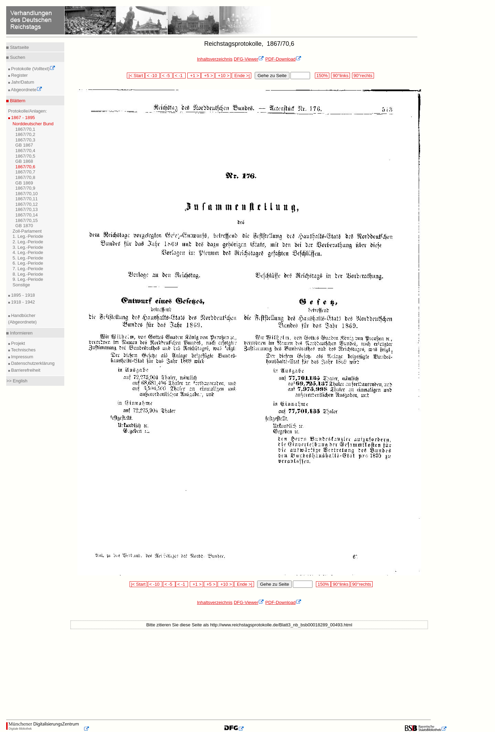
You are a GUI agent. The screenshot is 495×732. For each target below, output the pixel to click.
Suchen (17, 57)
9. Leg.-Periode (28, 279)
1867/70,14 (26, 215)
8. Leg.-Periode (28, 274)
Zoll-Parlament (27, 231)
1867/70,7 (25, 171)
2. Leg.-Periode (28, 241)
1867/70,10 (26, 193)
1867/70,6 (25, 166)
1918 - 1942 (22, 302)
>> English (16, 380)
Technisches (23, 349)
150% (322, 75)
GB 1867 (24, 145)
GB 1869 (24, 182)
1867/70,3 (25, 139)
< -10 (152, 75)
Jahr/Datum (22, 82)
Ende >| (241, 75)
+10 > (223, 75)
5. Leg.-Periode (28, 258)
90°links (340, 75)
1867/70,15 (26, 220)
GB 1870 (24, 225)
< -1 (179, 75)
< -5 (167, 75)
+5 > (207, 75)
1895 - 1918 (22, 295)
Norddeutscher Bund (33, 123)
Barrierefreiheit (25, 370)
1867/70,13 (26, 209)
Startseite (19, 47)
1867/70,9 (25, 188)
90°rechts (363, 75)
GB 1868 (24, 161)
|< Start (135, 75)
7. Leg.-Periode (28, 268)
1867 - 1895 (22, 117)
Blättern (17, 100)
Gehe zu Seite (271, 75)
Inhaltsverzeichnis (214, 59)
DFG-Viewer (249, 59)
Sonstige (21, 284)
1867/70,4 (25, 150)
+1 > (194, 75)
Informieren (20, 333)
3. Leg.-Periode (28, 247)
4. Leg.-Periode (28, 252)
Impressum (21, 356)
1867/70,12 (26, 204)
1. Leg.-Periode (28, 236)
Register (19, 75)
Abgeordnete (26, 89)
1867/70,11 (26, 198)
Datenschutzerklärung (32, 363)
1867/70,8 (25, 177)
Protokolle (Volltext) (33, 68)
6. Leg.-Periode (28, 263)
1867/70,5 (25, 156)
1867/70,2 (25, 134)
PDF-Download (283, 59)
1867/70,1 (25, 129)
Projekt (17, 343)
